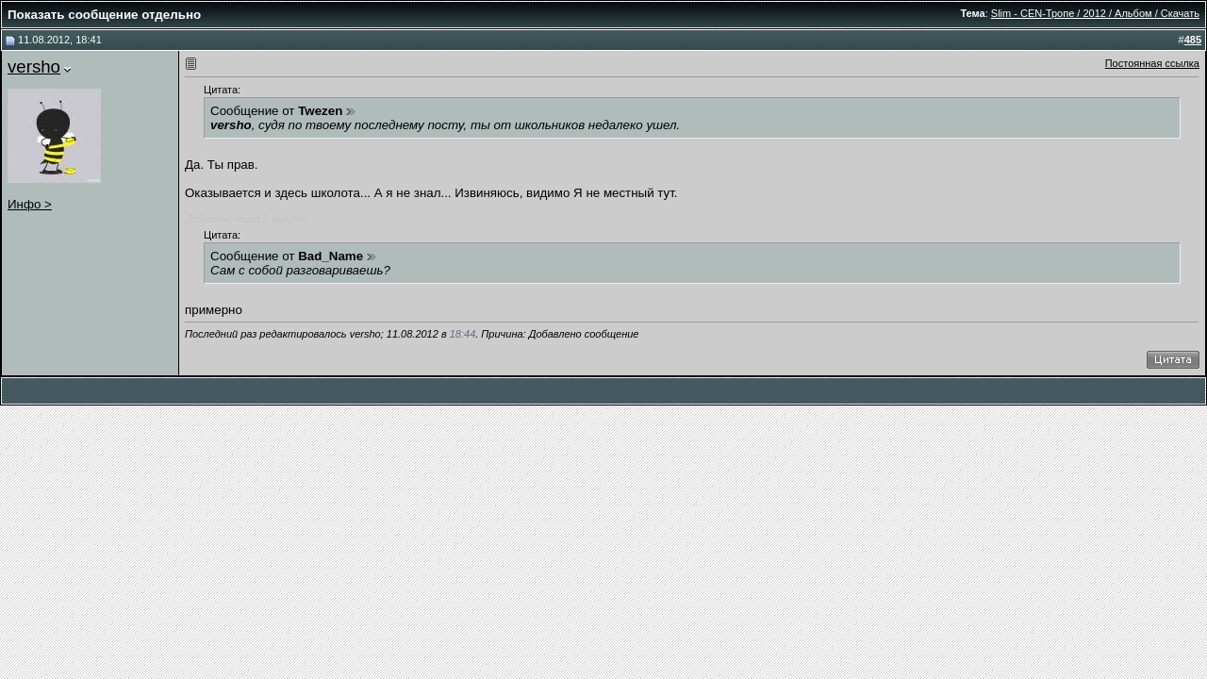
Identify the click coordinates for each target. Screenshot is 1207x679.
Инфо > (30, 204)
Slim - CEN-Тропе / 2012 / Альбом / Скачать (1095, 13)
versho (34, 66)
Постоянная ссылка (1152, 63)
